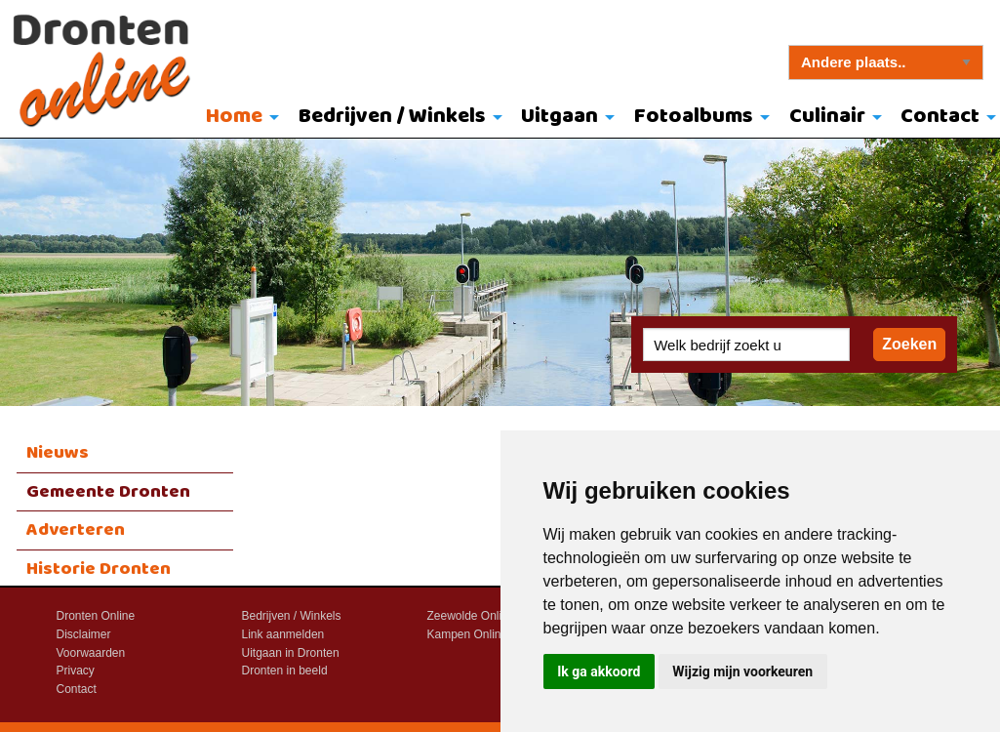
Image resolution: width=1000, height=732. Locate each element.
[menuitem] (237, 118)
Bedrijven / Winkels (392, 117)
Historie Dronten (98, 569)
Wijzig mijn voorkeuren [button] (742, 671)
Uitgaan (559, 117)
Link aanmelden (283, 634)
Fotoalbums (693, 117)
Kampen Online (467, 634)
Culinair (827, 117)
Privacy (76, 670)
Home (234, 117)
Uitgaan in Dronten (291, 653)
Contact (77, 689)
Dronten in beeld (285, 670)
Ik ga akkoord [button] (598, 671)
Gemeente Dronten (108, 492)
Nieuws (57, 453)
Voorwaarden (91, 653)
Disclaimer (84, 634)
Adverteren (75, 530)
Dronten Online (96, 616)
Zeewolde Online (471, 616)
